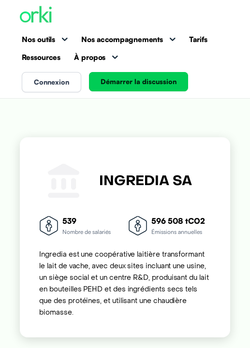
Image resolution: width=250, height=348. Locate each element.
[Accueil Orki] (36, 15)
